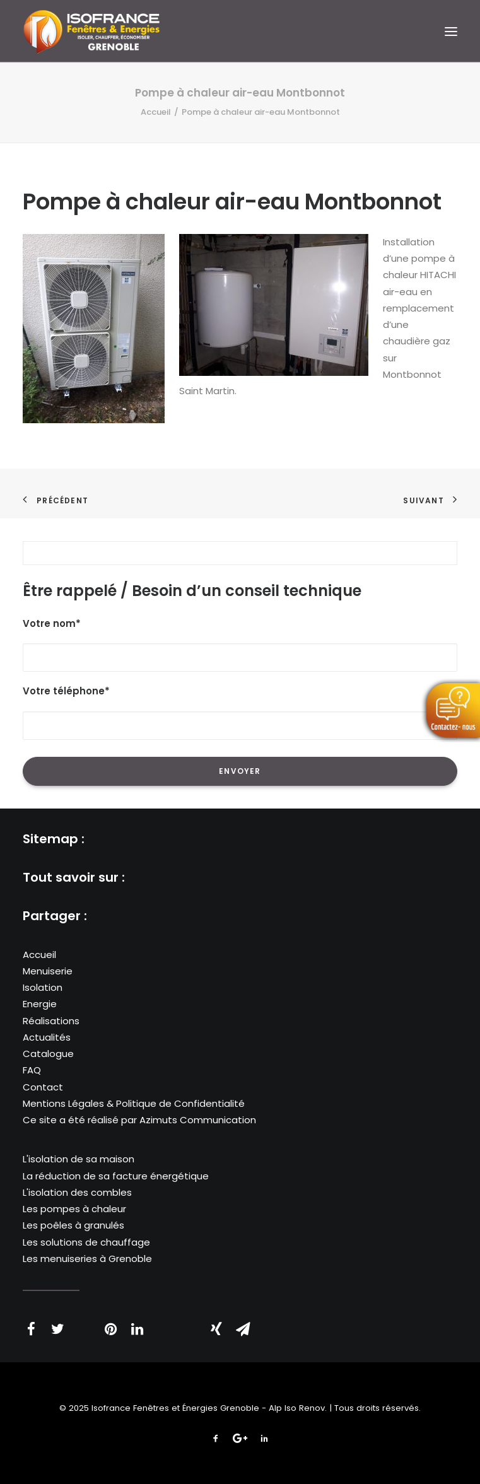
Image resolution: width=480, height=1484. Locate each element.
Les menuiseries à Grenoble (87, 1258)
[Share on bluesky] (189, 1322)
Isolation (42, 987)
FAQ (32, 1070)
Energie (40, 1003)
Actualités (47, 1037)
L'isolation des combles (77, 1192)
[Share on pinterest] (110, 1328)
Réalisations (51, 1020)
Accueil (156, 112)
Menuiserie (48, 971)
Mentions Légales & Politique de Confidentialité (134, 1103)
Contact (43, 1087)
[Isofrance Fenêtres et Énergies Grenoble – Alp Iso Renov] (91, 31)
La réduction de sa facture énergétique (116, 1176)
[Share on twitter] (57, 1328)
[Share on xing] (216, 1328)
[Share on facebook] (31, 1328)
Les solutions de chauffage (86, 1242)
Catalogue (48, 1053)
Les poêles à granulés (73, 1225)
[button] (451, 31)
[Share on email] (242, 1328)
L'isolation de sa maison (78, 1159)
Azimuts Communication (197, 1119)
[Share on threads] (84, 1322)
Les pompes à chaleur (74, 1208)
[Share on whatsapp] (163, 1322)
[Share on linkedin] (136, 1328)
